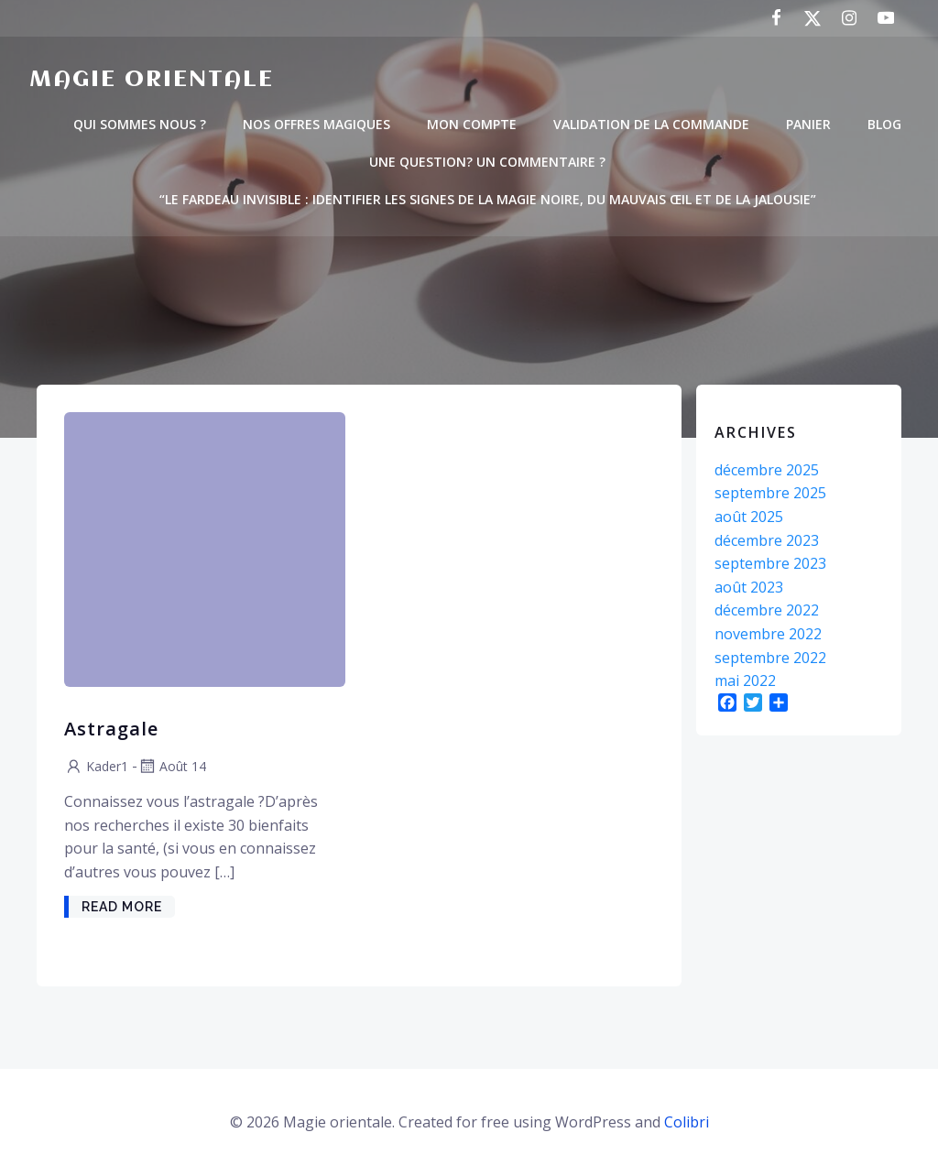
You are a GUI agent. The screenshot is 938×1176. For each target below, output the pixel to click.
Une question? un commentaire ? (487, 161)
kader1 (96, 766)
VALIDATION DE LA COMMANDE (651, 124)
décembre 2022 (766, 610)
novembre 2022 (768, 634)
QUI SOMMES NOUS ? (139, 124)
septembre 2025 (770, 493)
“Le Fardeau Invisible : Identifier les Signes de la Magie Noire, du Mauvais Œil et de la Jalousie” (487, 199)
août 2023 (748, 587)
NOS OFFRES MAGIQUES (316, 124)
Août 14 (171, 766)
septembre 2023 (770, 563)
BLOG (884, 124)
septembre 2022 (770, 658)
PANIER (808, 124)
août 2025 (748, 516)
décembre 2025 (766, 470)
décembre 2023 (766, 540)
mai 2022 (745, 680)
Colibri (686, 1122)
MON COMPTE (472, 124)
